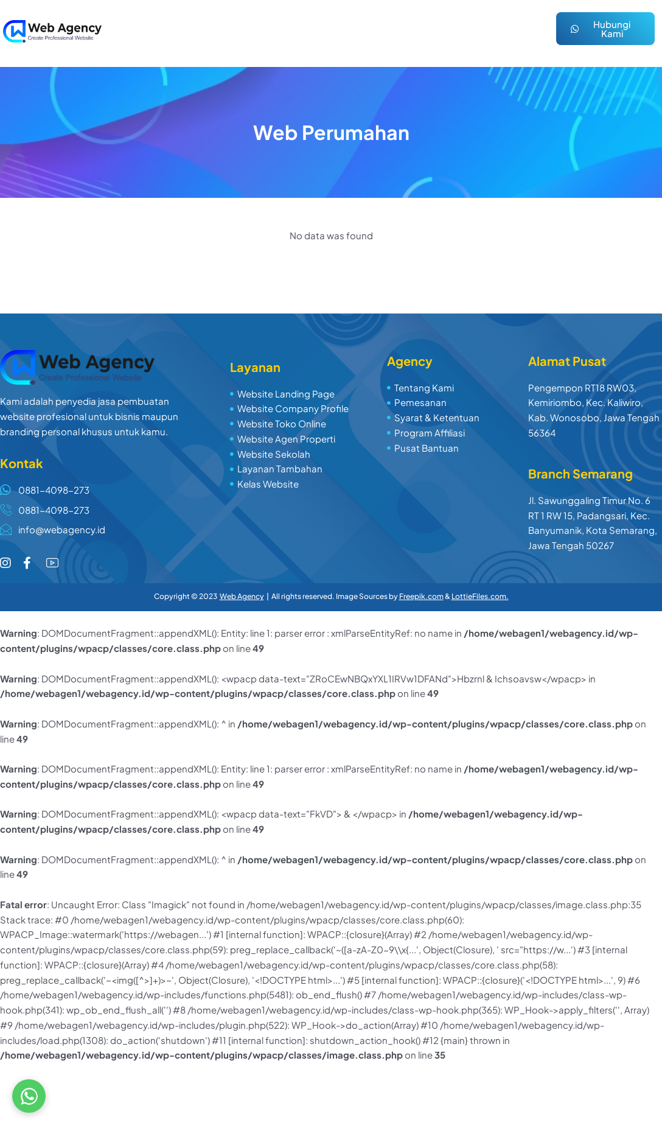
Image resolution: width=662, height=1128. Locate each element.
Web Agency (242, 596)
